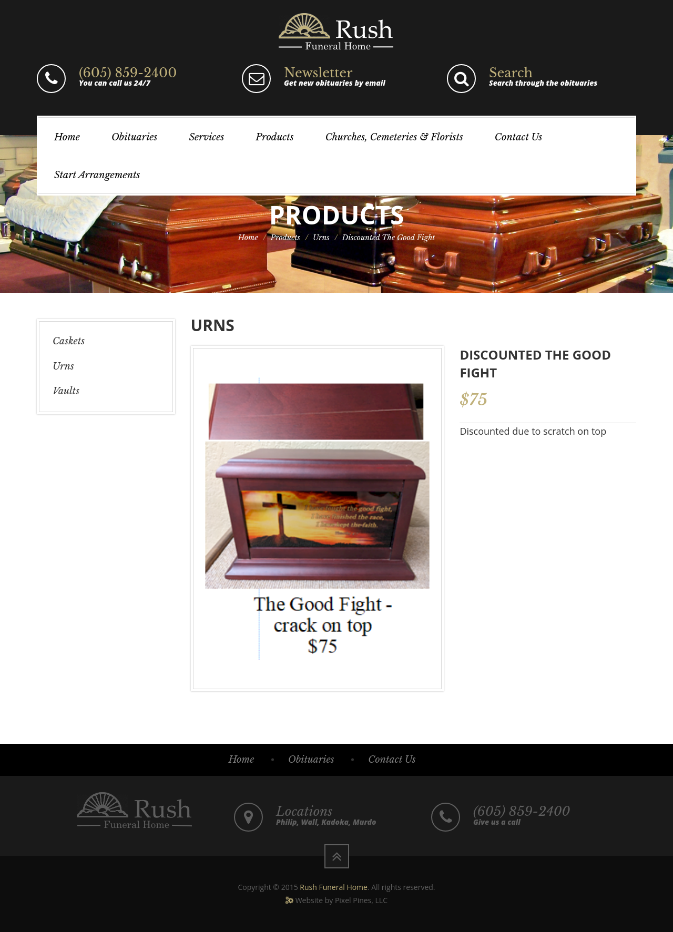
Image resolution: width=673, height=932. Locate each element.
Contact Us (518, 137)
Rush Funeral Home (334, 887)
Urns (321, 237)
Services (206, 137)
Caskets (69, 341)
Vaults (66, 391)
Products (274, 137)
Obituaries (134, 137)
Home (67, 137)
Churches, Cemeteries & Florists (394, 137)
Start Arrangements (97, 175)
